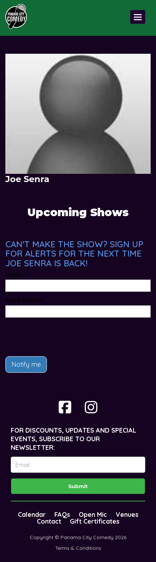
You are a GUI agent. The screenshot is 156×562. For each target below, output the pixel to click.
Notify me (26, 364)
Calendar (32, 514)
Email (12, 274)
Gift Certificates (95, 521)
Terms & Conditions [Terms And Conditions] (78, 548)
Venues (127, 514)
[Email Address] (78, 465)
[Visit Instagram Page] (91, 407)
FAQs (62, 514)
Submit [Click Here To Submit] (78, 486)
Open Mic (93, 514)
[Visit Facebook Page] (65, 407)
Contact (49, 521)
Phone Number (24, 300)
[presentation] (59, 337)
